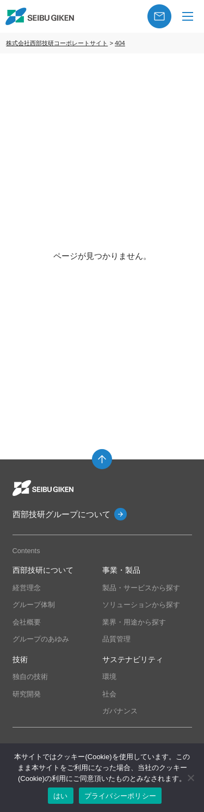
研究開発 (27, 694)
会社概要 (27, 622)
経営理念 (27, 588)
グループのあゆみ (41, 639)
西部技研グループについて (61, 514)
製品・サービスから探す (141, 588)
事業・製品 (121, 570)
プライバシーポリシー (120, 796)
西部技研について (43, 570)
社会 (109, 694)
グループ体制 (34, 605)
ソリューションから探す (141, 605)
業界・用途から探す (134, 622)
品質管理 (116, 639)
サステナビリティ (132, 660)
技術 (20, 660)
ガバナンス (120, 711)
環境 (109, 676)
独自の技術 (30, 676)
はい (60, 796)
